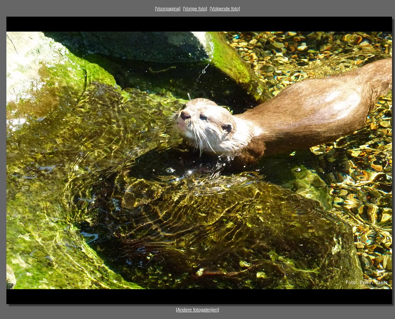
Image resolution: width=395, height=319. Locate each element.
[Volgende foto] (225, 8)
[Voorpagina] (167, 8)
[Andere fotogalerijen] (197, 309)
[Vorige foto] (195, 8)
